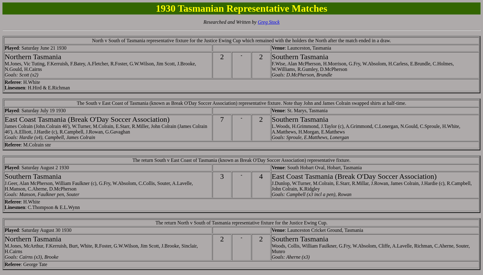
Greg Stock (269, 22)
